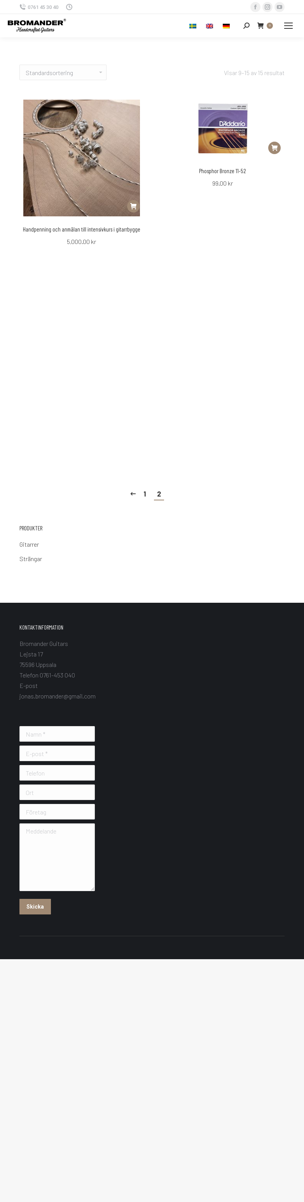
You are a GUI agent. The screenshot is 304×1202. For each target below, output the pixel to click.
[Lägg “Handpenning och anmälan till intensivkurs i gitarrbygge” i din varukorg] (133, 206)
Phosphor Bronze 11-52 (222, 170)
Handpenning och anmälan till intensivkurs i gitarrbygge (81, 229)
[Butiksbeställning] (63, 72)
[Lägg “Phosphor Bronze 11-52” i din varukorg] (274, 148)
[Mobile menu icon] (288, 25)
